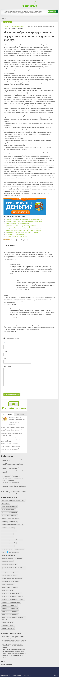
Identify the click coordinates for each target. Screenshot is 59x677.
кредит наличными (7, 534)
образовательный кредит (9, 555)
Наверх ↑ (56, 675)
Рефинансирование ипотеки (10, 489)
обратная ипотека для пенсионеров (12, 558)
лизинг (4, 552)
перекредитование (7, 561)
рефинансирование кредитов (10, 614)
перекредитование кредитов (10, 572)
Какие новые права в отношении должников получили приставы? (24, 221)
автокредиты (5, 503)
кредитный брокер (7, 549)
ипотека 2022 (13, 521)
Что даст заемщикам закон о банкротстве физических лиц (22, 227)
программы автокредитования (10, 581)
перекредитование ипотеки (9, 564)
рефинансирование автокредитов (11, 593)
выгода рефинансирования (9, 512)
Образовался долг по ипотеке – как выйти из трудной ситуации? (23, 230)
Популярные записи (7, 415)
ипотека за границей (8, 527)
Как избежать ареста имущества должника (17, 223)
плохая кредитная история (9, 575)
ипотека (4, 521)
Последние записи (20, 415)
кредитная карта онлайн (9, 543)
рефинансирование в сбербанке (11, 602)
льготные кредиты (14, 552)
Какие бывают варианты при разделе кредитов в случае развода (24, 228)
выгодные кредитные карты (9, 515)
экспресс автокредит (8, 628)
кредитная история (7, 537)
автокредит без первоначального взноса (13, 500)
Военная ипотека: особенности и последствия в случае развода (12, 645)
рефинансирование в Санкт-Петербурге (13, 599)
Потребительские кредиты (17, 26)
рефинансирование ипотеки (10, 608)
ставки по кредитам (7, 622)
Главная (5, 26)
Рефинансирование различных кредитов (11, 675)
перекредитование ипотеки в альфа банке (12, 568)
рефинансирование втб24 (9, 605)
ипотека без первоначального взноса (12, 524)
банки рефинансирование (9, 506)
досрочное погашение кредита (10, 518)
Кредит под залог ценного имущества (16, 234)
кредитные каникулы (8, 546)
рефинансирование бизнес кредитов (12, 596)
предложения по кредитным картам (12, 578)
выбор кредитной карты (8, 509)
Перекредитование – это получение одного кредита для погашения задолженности (17, 419)
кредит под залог (19, 549)
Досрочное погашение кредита (10, 482)
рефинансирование (7, 590)
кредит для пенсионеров (9, 530)
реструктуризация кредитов (9, 587)
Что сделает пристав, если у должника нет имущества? (21, 225)
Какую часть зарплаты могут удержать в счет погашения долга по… (24, 219)
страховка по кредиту (8, 625)
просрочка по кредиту (8, 584)
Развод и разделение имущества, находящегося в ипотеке (22, 232)
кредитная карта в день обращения (12, 540)
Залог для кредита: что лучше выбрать (16, 236)
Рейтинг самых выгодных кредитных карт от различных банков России (14, 655)
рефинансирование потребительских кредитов (12, 618)
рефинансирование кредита (10, 611)
